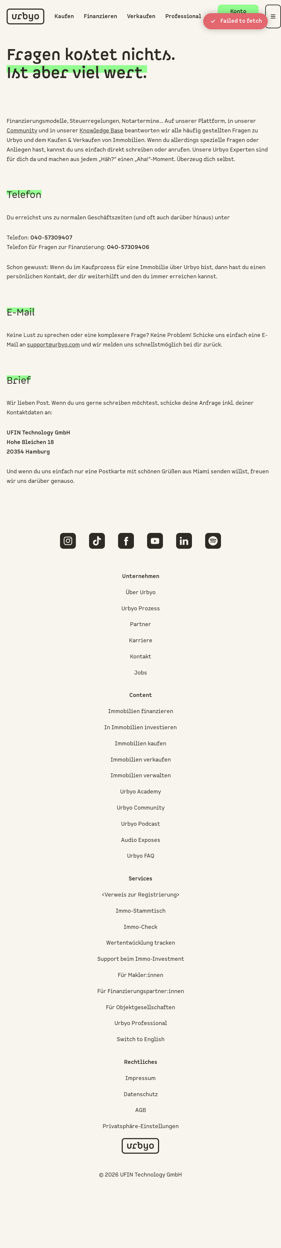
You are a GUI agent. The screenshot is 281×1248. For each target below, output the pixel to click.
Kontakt (140, 656)
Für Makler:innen (140, 975)
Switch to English (141, 1039)
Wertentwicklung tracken (140, 943)
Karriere (140, 640)
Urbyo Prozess (140, 608)
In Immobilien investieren (140, 727)
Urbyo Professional (140, 1023)
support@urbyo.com (53, 344)
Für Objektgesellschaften (140, 1007)
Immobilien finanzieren (140, 711)
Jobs (140, 673)
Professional (183, 16)
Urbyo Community (141, 808)
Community (22, 130)
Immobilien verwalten (140, 775)
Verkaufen (141, 16)
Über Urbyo (141, 592)
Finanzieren (100, 16)
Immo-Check (140, 927)
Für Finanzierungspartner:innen (140, 991)
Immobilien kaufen (140, 743)
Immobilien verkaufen (140, 759)
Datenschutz (141, 1094)
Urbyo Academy (140, 791)
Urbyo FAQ (140, 856)
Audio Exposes (140, 840)
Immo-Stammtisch (141, 911)
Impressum (140, 1078)
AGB (140, 1110)
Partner (140, 624)
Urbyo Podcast (140, 824)
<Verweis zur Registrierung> (140, 895)
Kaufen (64, 16)
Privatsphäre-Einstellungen (141, 1126)
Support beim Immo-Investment (140, 959)
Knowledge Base (101, 130)
